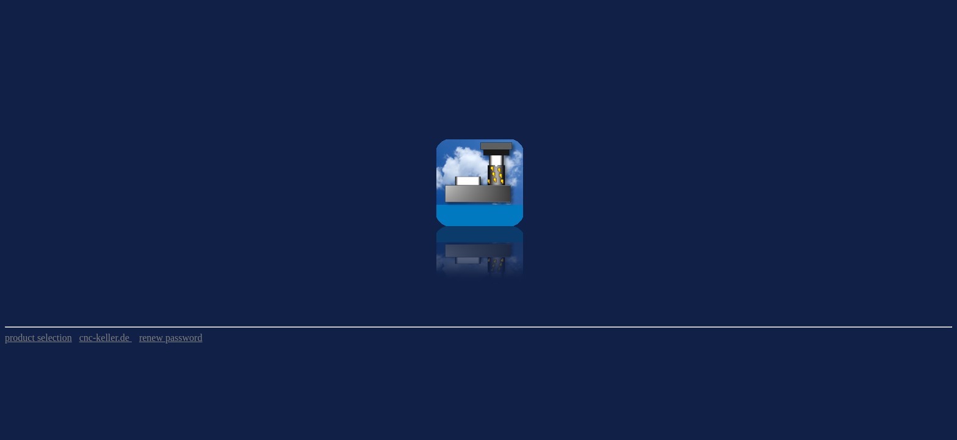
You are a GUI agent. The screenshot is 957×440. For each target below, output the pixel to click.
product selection (38, 337)
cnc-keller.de (105, 337)
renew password (171, 337)
